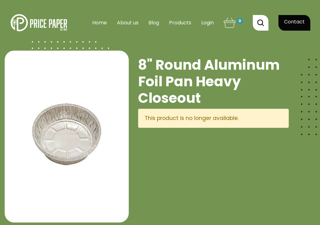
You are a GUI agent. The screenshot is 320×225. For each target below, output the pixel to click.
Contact (294, 21)
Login (207, 22)
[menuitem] (99, 23)
